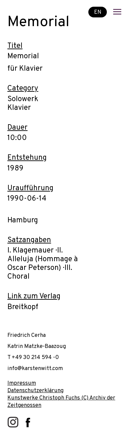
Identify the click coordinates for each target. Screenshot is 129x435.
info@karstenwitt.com (35, 368)
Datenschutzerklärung (35, 390)
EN (97, 11)
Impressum (21, 383)
